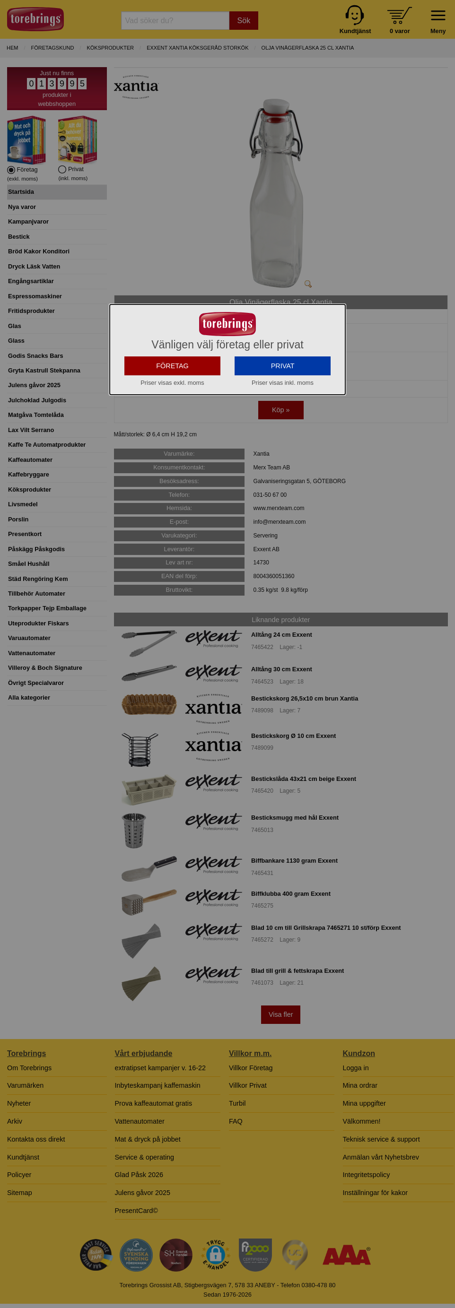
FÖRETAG (172, 371)
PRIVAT (282, 371)
